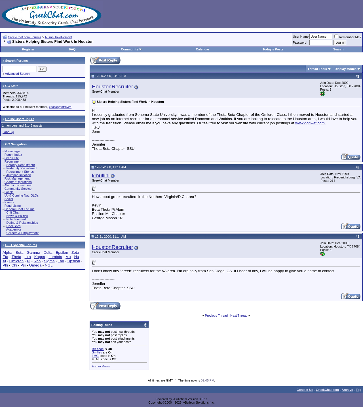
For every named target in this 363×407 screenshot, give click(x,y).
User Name (301, 36)
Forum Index (13, 154)
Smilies (97, 352)
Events (9, 202)
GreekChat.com (327, 389)
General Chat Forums (20, 209)
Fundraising (13, 205)
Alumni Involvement (58, 37)
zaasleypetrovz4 (60, 106)
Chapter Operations (18, 182)
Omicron (16, 261)
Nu (76, 257)
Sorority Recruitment (20, 165)
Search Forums (16, 60)
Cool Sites (13, 226)
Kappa (39, 257)
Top (358, 389)
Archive (347, 389)
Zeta (75, 252)
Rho (37, 261)
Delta (48, 252)
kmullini (100, 175)
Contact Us (305, 389)
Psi (23, 265)
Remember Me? (347, 37)
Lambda (55, 257)
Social (9, 199)
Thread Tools (317, 69)
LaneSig (8, 132)
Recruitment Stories (20, 171)
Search (338, 49)
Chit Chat (12, 212)
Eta (5, 257)
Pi (28, 261)
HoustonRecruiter (112, 87)
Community (131, 49)
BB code (98, 349)
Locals (9, 192)
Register (28, 49)
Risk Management (17, 178)
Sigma (49, 261)
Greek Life (12, 158)
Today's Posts (273, 49)
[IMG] (96, 355)
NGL (48, 265)
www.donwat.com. (310, 123)
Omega (35, 265)
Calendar (202, 49)
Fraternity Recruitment (21, 168)
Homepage (12, 151)
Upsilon (73, 261)
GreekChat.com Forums (24, 37)
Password (300, 42)
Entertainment (16, 219)
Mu (68, 257)
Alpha (7, 252)
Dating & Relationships (22, 222)
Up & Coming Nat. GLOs (22, 195)
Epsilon (62, 252)
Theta (16, 257)
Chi (14, 265)
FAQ (72, 49)
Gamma (33, 252)
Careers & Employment (22, 233)
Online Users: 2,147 (19, 119)
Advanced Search (17, 73)
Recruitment (13, 161)
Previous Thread (216, 315)
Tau (61, 261)
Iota (28, 257)
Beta (19, 252)
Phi (5, 265)
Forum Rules (101, 366)
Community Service (18, 188)
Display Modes (345, 69)
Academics (14, 229)
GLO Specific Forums (21, 245)
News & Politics (17, 216)
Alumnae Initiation (18, 175)
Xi (4, 261)
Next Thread (238, 315)
